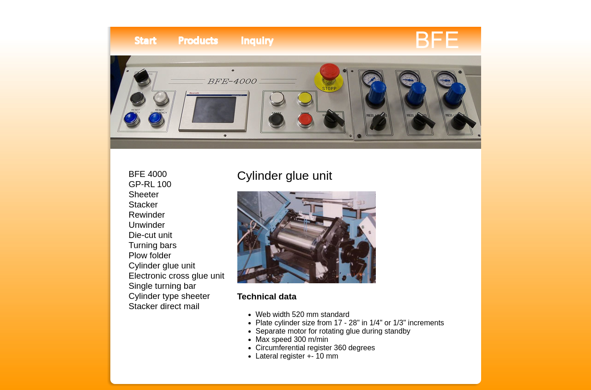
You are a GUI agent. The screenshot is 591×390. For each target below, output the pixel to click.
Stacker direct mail (164, 306)
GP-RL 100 (150, 184)
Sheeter (144, 194)
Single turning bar (162, 286)
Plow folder (150, 255)
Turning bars (153, 245)
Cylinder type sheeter (169, 296)
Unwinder (147, 225)
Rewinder (147, 214)
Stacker (143, 204)
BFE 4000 (148, 174)
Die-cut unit (150, 235)
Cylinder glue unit (162, 265)
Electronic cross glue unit (176, 275)
